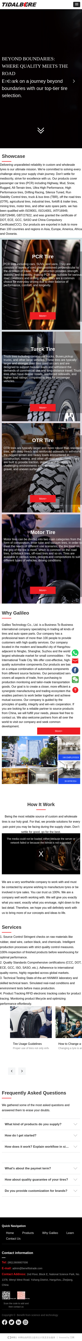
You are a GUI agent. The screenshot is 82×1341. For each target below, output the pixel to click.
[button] (76, 4)
